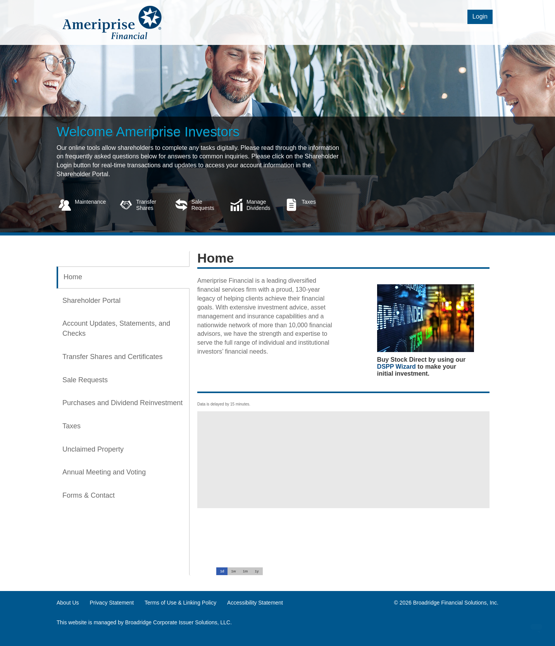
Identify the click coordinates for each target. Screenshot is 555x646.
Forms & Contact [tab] (88, 495)
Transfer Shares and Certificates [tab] (112, 357)
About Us (68, 603)
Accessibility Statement (255, 603)
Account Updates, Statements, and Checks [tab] (116, 328)
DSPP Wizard (396, 366)
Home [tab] (73, 277)
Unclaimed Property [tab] (93, 449)
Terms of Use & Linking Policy (180, 603)
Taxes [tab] (71, 426)
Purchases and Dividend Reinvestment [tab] (122, 403)
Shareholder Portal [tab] (91, 300)
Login (480, 16)
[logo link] (112, 22)
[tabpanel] (340, 379)
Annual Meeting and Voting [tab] (104, 472)
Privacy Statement (112, 603)
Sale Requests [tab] (85, 380)
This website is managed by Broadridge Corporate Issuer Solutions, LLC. (144, 622)
